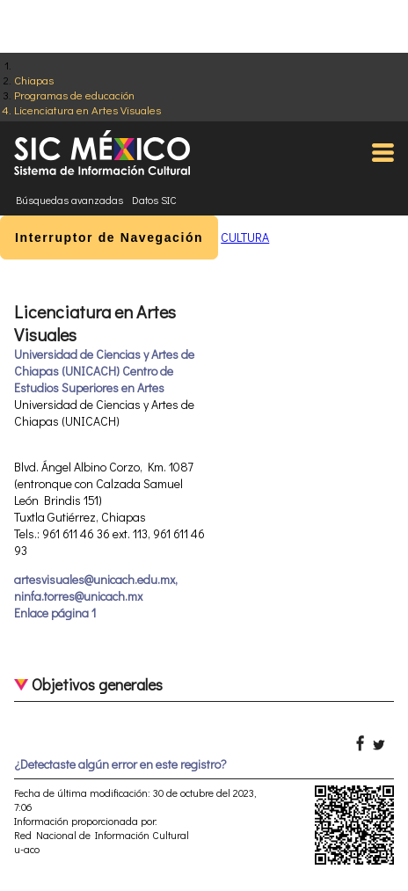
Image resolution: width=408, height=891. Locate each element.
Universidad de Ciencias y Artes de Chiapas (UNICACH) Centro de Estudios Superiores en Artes (104, 371)
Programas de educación (74, 94)
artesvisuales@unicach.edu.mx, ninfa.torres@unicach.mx (96, 587)
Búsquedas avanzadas (69, 200)
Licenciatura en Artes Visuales (87, 109)
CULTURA (245, 237)
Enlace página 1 (55, 612)
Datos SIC (154, 200)
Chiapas (34, 79)
